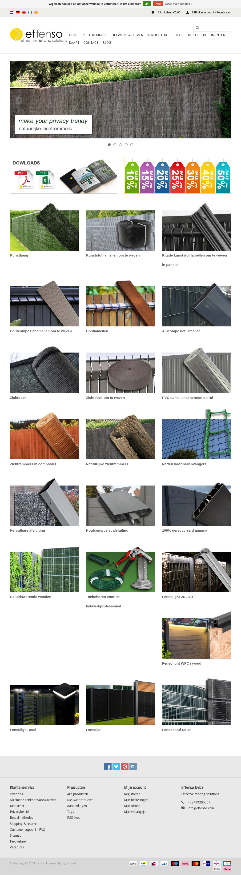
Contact (91, 42)
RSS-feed (73, 817)
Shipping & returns (23, 824)
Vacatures (17, 847)
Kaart (74, 42)
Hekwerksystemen (127, 35)
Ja (146, 4)
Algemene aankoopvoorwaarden (33, 800)
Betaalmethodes (21, 817)
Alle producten (77, 794)
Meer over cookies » (179, 4)
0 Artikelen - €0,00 (166, 12)
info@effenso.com (201, 808)
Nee (158, 4)
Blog (107, 42)
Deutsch (18, 12)
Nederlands (12, 12)
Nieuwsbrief (18, 841)
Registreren (132, 794)
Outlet (193, 35)
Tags (70, 812)
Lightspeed (69, 863)
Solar (178, 35)
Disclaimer (17, 806)
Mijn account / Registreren (208, 12)
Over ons (16, 794)
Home (73, 35)
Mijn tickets (132, 806)
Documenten (214, 35)
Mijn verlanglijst (135, 812)
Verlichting (158, 35)
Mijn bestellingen (136, 800)
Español (36, 12)
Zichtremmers (95, 35)
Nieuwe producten (80, 800)
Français (30, 12)
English (24, 12)
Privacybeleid (19, 812)
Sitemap (15, 835)
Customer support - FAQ (27, 829)
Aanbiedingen (77, 806)
